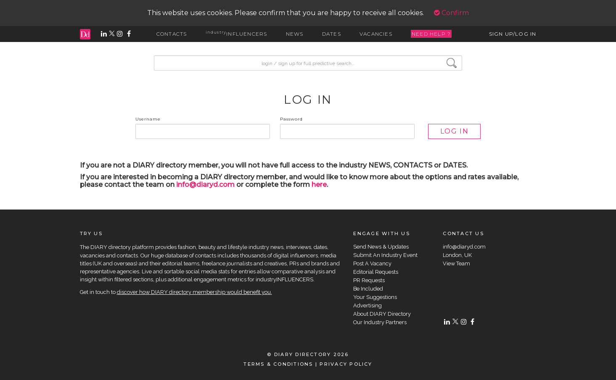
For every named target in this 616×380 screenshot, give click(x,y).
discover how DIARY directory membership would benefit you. (194, 292)
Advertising (367, 305)
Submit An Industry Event (385, 255)
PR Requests (369, 280)
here (319, 185)
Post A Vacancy (372, 263)
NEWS (295, 34)
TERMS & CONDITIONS (278, 364)
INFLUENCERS (236, 34)
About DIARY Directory (382, 314)
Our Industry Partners (380, 322)
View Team (456, 263)
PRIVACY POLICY (346, 364)
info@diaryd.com (205, 185)
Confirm (451, 13)
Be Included (368, 289)
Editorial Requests (375, 272)
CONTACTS (171, 34)
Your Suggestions (375, 297)
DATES (331, 34)
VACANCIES (376, 34)
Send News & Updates (381, 247)
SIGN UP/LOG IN (513, 34)
